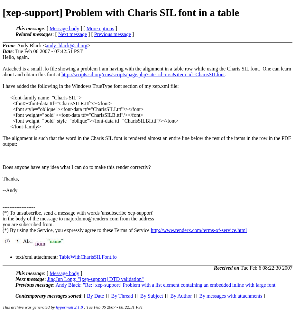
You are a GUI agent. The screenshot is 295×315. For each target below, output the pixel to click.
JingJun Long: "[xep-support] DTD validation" (95, 279)
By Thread (122, 296)
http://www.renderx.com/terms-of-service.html (199, 230)
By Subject (151, 296)
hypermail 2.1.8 (69, 307)
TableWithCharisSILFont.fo (88, 257)
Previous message (112, 34)
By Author (181, 296)
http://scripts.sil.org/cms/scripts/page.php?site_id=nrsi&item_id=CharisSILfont (143, 74)
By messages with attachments (230, 296)
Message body (64, 28)
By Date (95, 296)
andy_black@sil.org (67, 45)
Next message (72, 34)
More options (100, 28)
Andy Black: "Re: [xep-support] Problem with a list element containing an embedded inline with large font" (166, 285)
